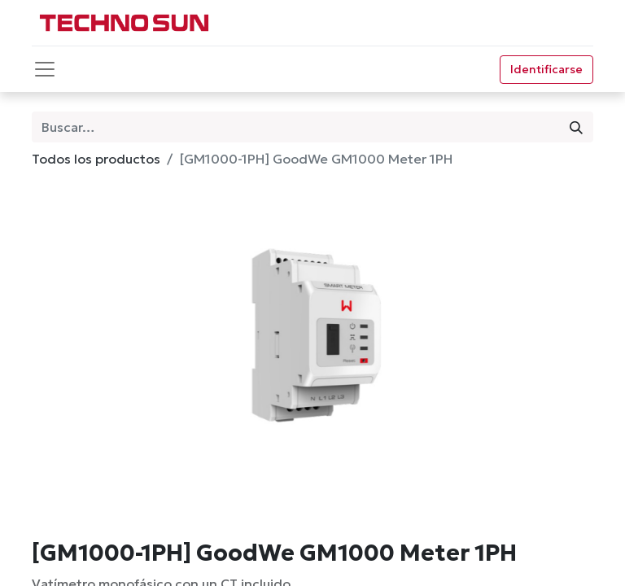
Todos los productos (96, 159)
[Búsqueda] (576, 127)
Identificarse (546, 69)
